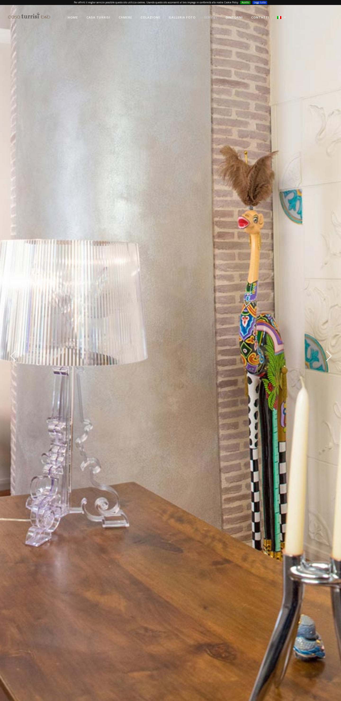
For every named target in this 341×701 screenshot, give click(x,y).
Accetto (245, 2)
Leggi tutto (260, 2)
